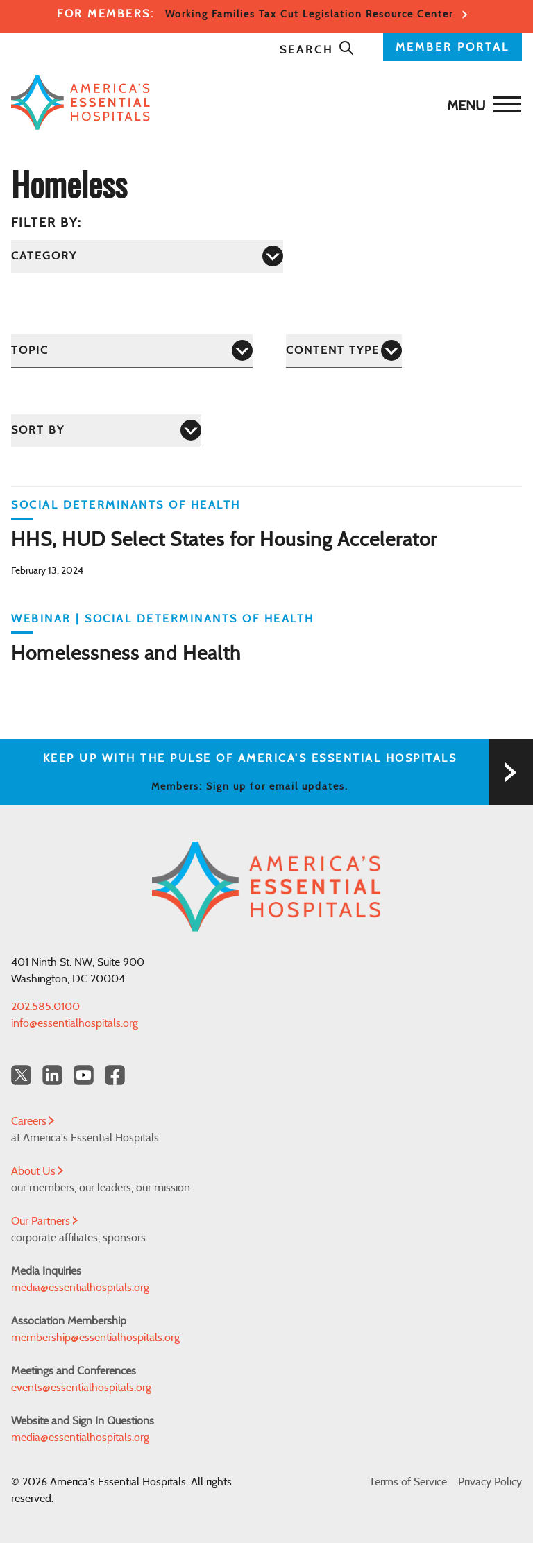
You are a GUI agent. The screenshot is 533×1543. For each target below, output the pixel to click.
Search (317, 50)
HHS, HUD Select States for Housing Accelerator (224, 540)
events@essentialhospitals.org (81, 1387)
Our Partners (44, 1221)
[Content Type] (344, 350)
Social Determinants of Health (126, 505)
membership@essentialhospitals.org (95, 1337)
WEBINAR (41, 618)
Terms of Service (408, 1481)
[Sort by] (106, 430)
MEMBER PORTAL (452, 47)
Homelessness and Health (126, 654)
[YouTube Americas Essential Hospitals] (84, 1075)
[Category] (147, 256)
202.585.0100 (45, 1006)
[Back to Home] (263, 102)
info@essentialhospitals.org (74, 1023)
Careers (32, 1121)
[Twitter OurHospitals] (21, 1075)
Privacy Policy (490, 1481)
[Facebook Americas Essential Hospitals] (115, 1075)
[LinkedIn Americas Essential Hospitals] (52, 1075)
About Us (37, 1171)
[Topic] (132, 350)
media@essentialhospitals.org (80, 1287)
